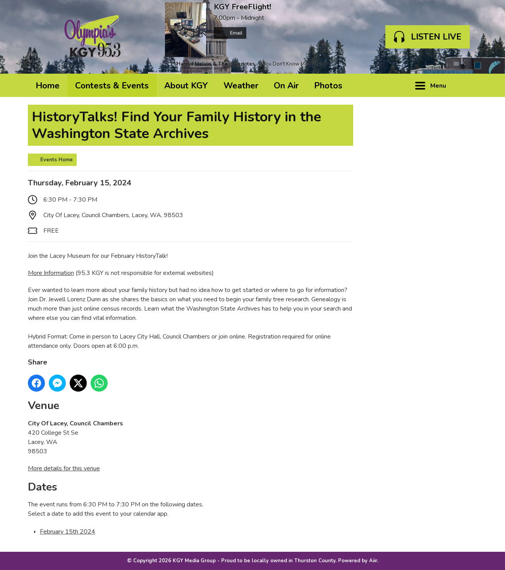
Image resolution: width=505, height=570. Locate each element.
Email (230, 33)
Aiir (373, 560)
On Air (286, 86)
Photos (328, 86)
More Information (51, 273)
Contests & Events (112, 86)
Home (48, 86)
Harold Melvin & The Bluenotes (216, 63)
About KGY (186, 86)
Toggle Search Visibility (465, 85)
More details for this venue (64, 468)
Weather (240, 86)
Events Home (56, 159)
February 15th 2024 (67, 531)
